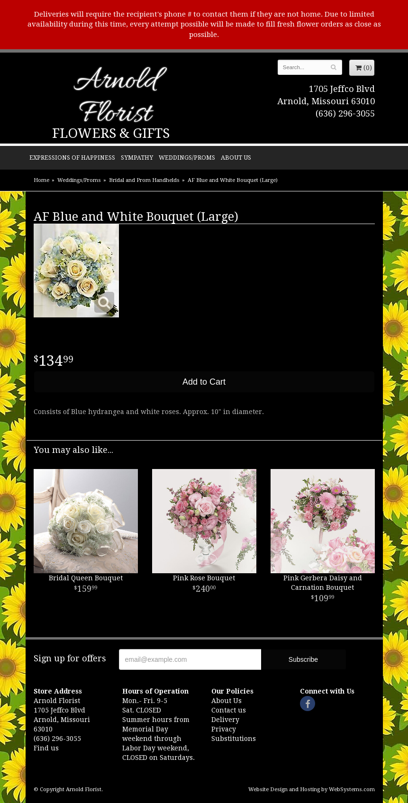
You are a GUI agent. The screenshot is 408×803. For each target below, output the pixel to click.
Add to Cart (204, 382)
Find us (46, 748)
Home (41, 180)
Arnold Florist (115, 98)
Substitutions (233, 738)
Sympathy (137, 157)
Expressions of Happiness (72, 157)
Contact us (228, 710)
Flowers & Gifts (111, 133)
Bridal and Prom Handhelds (144, 180)
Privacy (223, 729)
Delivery (225, 719)
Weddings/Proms (187, 157)
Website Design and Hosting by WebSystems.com (311, 789)
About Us (236, 157)
